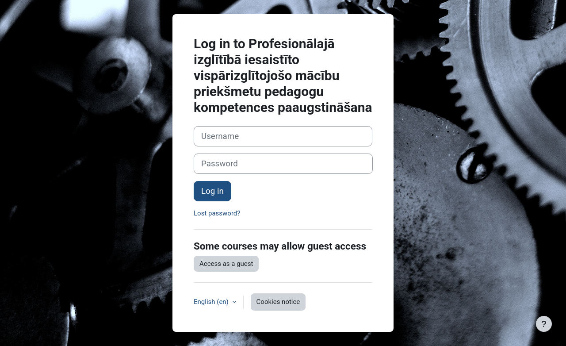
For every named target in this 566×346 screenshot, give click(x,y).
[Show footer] (544, 324)
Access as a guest (226, 264)
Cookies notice (278, 302)
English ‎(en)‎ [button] (212, 302)
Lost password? (217, 213)
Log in (212, 191)
